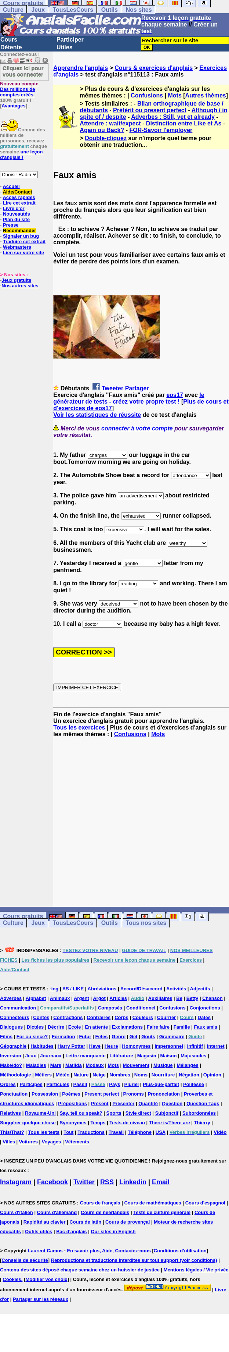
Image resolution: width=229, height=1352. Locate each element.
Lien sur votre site (23, 252)
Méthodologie (15, 1075)
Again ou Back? (102, 130)
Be (179, 998)
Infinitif (195, 1046)
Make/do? (11, 1065)
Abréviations (102, 988)
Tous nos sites (146, 923)
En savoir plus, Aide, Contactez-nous (109, 1250)
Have (95, 1046)
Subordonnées (199, 1113)
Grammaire (172, 1036)
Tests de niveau (127, 1122)
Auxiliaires (160, 998)
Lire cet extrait (19, 203)
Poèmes (71, 1094)
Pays (114, 1084)
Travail (116, 1132)
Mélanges (187, 1065)
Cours (8, 39)
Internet (216, 1046)
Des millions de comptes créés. (19, 89)
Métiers (43, 1075)
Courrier (166, 1017)
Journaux (51, 1055)
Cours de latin (85, 1222)
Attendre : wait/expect (110, 123)
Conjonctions (205, 1008)
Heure (111, 1046)
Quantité (148, 1103)
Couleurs (142, 1017)
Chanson (212, 998)
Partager (137, 388)
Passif (80, 1084)
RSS (107, 1182)
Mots (174, 95)
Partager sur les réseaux (40, 1299)
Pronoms (133, 1094)
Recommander (19, 230)
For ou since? (32, 1036)
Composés (110, 1008)
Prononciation (164, 1094)
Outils (109, 10)
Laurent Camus (45, 1250)
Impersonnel (169, 1046)
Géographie (13, 1046)
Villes (9, 1142)
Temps (97, 1122)
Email (161, 1182)
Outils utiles (38, 1231)
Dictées (35, 1027)
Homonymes (136, 1046)
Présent (100, 1103)
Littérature (121, 1055)
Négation (189, 1075)
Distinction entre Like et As (184, 123)
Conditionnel (140, 1008)
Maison (168, 1055)
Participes (31, 1084)
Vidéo (220, 1132)
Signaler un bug (21, 236)
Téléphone (140, 1132)
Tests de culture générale (161, 1212)
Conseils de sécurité (24, 1260)
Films (6, 1036)
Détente (11, 47)
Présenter (123, 1103)
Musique (163, 1065)
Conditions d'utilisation (180, 1250)
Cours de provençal (127, 1222)
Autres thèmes (205, 95)
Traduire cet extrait (24, 241)
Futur (85, 1036)
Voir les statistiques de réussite (97, 415)
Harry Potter (71, 1046)
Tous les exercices (79, 727)
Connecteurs (14, 1017)
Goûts (148, 1036)
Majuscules (193, 1055)
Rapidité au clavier (44, 1222)
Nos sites (139, 10)
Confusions (147, 95)
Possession (45, 1094)
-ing (54, 988)
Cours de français (100, 1203)
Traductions (91, 1132)
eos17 (174, 395)
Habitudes (42, 1046)
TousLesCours (72, 10)
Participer (70, 39)
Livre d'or (14, 208)
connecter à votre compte (137, 428)
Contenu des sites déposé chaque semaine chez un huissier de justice (80, 1270)
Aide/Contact (17, 192)
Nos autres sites (19, 285)
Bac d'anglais (71, 1231)
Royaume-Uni (40, 1113)
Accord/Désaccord (141, 988)
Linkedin (132, 1182)
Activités (176, 988)
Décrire (56, 1027)
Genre (119, 1036)
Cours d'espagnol (205, 1203)
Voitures (28, 1142)
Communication (18, 1008)
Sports (113, 1113)
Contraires (98, 1017)
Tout (68, 1132)
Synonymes (73, 1122)
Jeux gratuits (16, 280)
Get (134, 1036)
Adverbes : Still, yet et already (173, 117)
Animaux (60, 998)
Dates (204, 1017)
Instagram (16, 1182)
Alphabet (36, 998)
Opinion (212, 1075)
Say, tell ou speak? (81, 1113)
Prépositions (72, 1103)
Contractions (68, 1017)
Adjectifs (200, 988)
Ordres (8, 1084)
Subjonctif (167, 1113)
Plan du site (16, 219)
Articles (118, 998)
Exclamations (127, 1027)
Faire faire (158, 1027)
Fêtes (101, 1036)
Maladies (36, 1065)
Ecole (74, 1027)
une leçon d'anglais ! (21, 154)
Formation (63, 1036)
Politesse (193, 1084)
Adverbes (11, 998)
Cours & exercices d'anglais (153, 68)
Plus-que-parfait (161, 1084)
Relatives (10, 1113)
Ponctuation (14, 1094)
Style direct (138, 1113)
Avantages (13, 106)
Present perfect (101, 1094)
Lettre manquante (86, 1055)
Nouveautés (16, 214)
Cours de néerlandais (105, 1212)
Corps (121, 1017)
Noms (141, 1075)
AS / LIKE (73, 988)
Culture (13, 10)
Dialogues (11, 1027)
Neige (98, 1075)
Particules (58, 1084)
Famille (182, 1027)
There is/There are (169, 1122)
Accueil (11, 186)
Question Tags (202, 1103)
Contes (41, 1017)
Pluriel (131, 1084)
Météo (63, 1075)
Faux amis (206, 1027)
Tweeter (112, 388)
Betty (192, 998)
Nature (80, 1075)
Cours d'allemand (57, 1212)
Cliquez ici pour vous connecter (23, 71)
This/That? (12, 1132)
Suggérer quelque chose (28, 1122)
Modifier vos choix (46, 1279)
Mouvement (136, 1065)
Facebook (52, 1182)
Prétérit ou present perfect (149, 110)
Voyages (51, 1142)
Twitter (84, 1182)
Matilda (73, 1065)
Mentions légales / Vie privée (196, 1270)
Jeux (37, 10)
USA (161, 1132)
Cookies (12, 1279)
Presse (11, 225)
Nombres (120, 1075)
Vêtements (77, 1142)
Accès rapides (19, 197)
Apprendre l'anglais (80, 68)
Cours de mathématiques (152, 1203)
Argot (99, 998)
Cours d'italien (16, 1212)
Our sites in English (113, 1231)
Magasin (146, 1055)
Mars (55, 1065)
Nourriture (163, 1075)
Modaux (95, 1065)
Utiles (65, 47)
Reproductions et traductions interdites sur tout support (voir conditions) (134, 1260)
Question (172, 1103)
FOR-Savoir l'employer (160, 130)
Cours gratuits (23, 916)
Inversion (10, 1055)
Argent (81, 998)
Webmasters (17, 247)
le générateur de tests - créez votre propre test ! (128, 398)
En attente (96, 1027)
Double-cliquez (106, 138)
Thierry (202, 1122)
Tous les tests (44, 1132)
